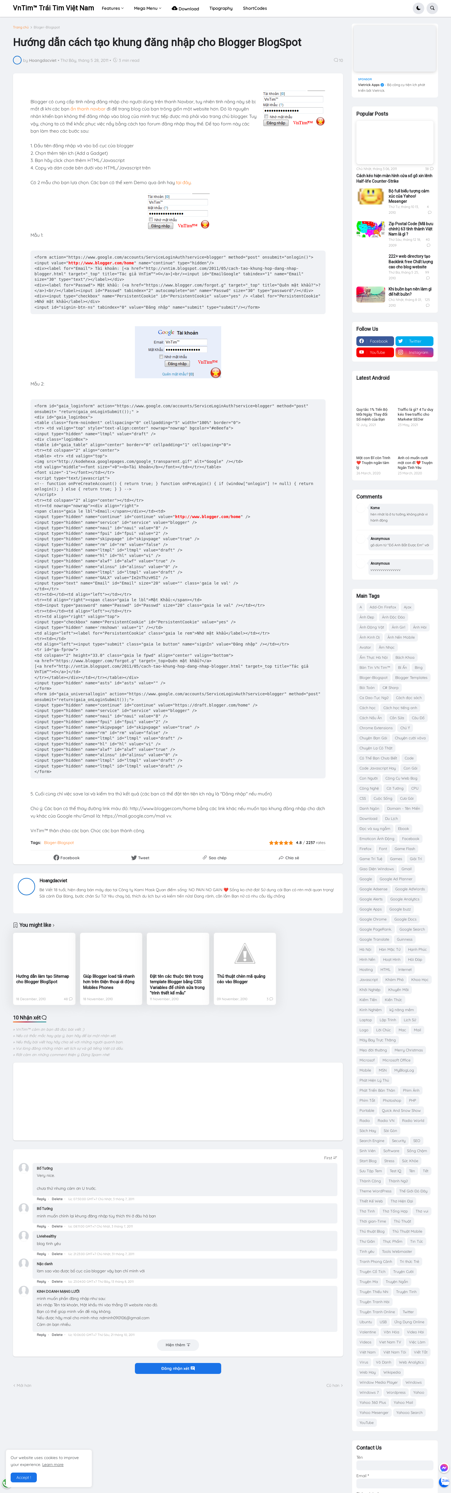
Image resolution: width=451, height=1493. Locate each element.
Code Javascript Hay (378, 768)
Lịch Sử (410, 1019)
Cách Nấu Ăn (371, 717)
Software (391, 1150)
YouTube (367, 1422)
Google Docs (405, 919)
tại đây (183, 182)
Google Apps (371, 909)
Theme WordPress (375, 1191)
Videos (365, 1342)
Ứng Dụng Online (409, 1322)
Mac (402, 1030)
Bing (419, 667)
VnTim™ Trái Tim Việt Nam (53, 8)
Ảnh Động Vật (372, 627)
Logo (364, 1030)
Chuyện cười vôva (410, 738)
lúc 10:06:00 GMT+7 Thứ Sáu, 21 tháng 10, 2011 (101, 1335)
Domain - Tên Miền (403, 808)
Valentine (368, 1332)
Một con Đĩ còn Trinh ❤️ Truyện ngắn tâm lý (373, 463)
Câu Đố (418, 717)
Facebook (410, 838)
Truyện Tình (406, 1291)
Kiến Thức (393, 999)
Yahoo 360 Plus (373, 1402)
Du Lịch (391, 818)
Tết (425, 1171)
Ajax (407, 607)
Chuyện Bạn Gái (373, 738)
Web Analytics (411, 1362)
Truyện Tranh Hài (374, 1301)
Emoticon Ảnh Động (377, 838)
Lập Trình (388, 1019)
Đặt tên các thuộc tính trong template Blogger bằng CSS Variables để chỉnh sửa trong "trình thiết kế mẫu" (177, 985)
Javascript (369, 979)
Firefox (365, 848)
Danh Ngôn (369, 808)
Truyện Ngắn (397, 1281)
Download (368, 818)
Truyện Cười (403, 1271)
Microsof (367, 1060)
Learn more (53, 1464)
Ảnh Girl (398, 627)
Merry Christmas (409, 1050)
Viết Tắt (420, 1352)
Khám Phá (394, 979)
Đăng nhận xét (178, 1368)
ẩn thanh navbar (88, 109)
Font (383, 848)
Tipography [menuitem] (221, 8)
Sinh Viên (368, 1150)
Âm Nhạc (387, 647)
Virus (364, 1362)
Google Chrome (373, 919)
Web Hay (368, 1372)
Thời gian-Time (373, 1221)
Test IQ (395, 1171)
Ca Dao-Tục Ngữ (374, 697)
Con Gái (410, 768)
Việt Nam (368, 1352)
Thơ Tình (367, 1211)
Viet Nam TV (390, 1342)
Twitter (408, 1311)
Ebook (403, 828)
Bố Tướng (45, 1168)
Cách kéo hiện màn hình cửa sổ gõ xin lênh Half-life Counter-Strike (394, 178)
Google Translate (374, 939)
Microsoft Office (396, 1060)
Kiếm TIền (368, 999)
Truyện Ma (369, 1281)
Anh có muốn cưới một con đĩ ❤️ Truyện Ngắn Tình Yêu (415, 463)
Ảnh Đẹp (367, 617)
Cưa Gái (407, 798)
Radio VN (386, 1120)
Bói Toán (367, 687)
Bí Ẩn (402, 667)
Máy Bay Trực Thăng (378, 1040)
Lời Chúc (383, 1030)
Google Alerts (371, 899)
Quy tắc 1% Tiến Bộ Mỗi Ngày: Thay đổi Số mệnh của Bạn (371, 414)
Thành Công (370, 1181)
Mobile (365, 1070)
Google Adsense (373, 889)
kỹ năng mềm (401, 1009)
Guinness (404, 939)
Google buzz (400, 909)
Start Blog (368, 1160)
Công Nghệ (369, 788)
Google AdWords (410, 889)
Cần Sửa (397, 717)
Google (366, 879)
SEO (416, 1140)
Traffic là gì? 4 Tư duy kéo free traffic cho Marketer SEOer (415, 414)
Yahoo (418, 1392)
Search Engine (372, 1140)
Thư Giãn (367, 1241)
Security (399, 1140)
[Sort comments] (330, 1157)
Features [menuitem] (111, 8)
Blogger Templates (411, 677)
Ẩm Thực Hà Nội (374, 657)
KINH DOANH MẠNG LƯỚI (58, 1291)
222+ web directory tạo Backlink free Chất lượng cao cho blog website (411, 261)
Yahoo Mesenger (374, 1412)
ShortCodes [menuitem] (255, 8)
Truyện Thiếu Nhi (374, 1291)
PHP (412, 1100)
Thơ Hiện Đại (402, 1201)
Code (409, 758)
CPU (414, 788)
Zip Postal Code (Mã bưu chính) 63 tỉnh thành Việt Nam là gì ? (411, 229)
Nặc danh (45, 1264)
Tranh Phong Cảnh (376, 1261)
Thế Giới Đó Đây (413, 1191)
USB (383, 1322)
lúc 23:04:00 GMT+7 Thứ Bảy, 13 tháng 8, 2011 (101, 1282)
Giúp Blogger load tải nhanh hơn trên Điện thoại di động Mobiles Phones (109, 982)
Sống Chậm (417, 1150)
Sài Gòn (390, 1130)
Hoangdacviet (53, 880)
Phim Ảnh (411, 1090)
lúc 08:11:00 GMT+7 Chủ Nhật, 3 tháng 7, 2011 (100, 1226)
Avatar (365, 647)
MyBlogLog (404, 1070)
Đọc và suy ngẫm (375, 828)
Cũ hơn (332, 1385)
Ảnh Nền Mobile (401, 637)
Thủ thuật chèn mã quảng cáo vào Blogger (241, 979)
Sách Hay (368, 1130)
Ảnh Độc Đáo (393, 617)
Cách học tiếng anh (400, 707)
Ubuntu (366, 1322)
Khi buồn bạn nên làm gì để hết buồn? (410, 292)
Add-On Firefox (383, 607)
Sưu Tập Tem (371, 1171)
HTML (386, 969)
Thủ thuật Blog (372, 1231)
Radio (365, 1120)
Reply (41, 1199)
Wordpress (396, 1392)
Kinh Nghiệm (371, 1009)
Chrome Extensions (376, 728)
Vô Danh (383, 1362)
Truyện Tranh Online (377, 1311)
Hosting (366, 969)
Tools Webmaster (397, 1251)
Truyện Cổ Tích (372, 1271)
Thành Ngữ (398, 1181)
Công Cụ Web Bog (401, 778)
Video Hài (415, 1332)
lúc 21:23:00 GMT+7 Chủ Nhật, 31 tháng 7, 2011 (101, 1254)
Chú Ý (405, 728)
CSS (363, 798)
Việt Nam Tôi (394, 1352)
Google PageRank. (376, 929)
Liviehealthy (46, 1236)
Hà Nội (365, 949)
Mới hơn (24, 1385)
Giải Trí (416, 858)
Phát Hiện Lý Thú (374, 1080)
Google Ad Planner (396, 879)
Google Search (412, 929)
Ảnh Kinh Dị (370, 637)
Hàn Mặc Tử (389, 949)
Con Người (369, 778)
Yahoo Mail (403, 1402)
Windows (414, 1382)
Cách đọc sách (409, 697)
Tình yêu (367, 1251)
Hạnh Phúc (417, 949)
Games (396, 858)
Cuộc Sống (383, 798)
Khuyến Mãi (398, 989)
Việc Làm (417, 1342)
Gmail (407, 868)
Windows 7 (369, 1392)
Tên (412, 1171)
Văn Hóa (391, 1332)
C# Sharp (391, 687)
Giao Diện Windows (377, 868)
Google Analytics (404, 899)
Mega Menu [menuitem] (146, 8)
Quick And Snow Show (401, 1110)
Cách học (368, 707)
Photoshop (392, 1100)
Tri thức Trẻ (409, 1261)
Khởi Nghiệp (370, 989)
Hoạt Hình (391, 959)
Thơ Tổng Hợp (395, 1211)
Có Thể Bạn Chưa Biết (378, 758)
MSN (383, 1070)
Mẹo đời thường (373, 1050)
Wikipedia (392, 1372)
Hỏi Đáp (415, 959)
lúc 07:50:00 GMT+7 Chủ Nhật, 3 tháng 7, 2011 (101, 1199)
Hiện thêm (175, 1344)
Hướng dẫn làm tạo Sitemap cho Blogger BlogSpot (42, 979)
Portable (367, 1110)
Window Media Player (379, 1382)
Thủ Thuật (402, 1221)
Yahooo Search (409, 1412)
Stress (389, 1160)
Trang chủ (21, 27)
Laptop (366, 1019)
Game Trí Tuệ (371, 858)
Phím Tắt (367, 1100)
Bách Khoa (404, 657)
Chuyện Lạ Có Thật (376, 748)
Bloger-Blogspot (47, 27)
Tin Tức (416, 1241)
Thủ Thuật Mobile (407, 1231)
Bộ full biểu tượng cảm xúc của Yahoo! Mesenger (409, 196)
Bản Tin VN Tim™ (375, 667)
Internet (405, 969)
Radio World (413, 1120)
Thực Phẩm (392, 1241)
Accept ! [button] (23, 1477)
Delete (57, 1199)
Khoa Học (420, 979)
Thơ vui (422, 1211)
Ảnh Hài (420, 627)
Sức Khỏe (410, 1160)
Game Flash (405, 848)
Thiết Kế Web (371, 1201)
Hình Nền (367, 959)
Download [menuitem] (185, 8)
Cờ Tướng (395, 788)
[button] (418, 8)
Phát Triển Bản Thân (377, 1090)
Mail (417, 1030)
